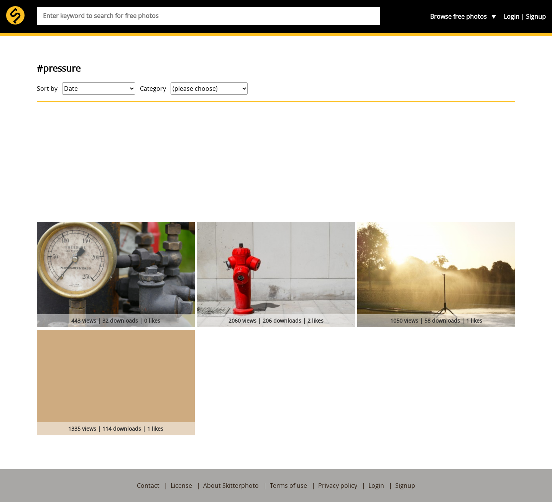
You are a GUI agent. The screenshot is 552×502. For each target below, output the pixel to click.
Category (153, 88)
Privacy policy (337, 485)
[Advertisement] (276, 162)
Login (511, 16)
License (181, 485)
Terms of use (288, 485)
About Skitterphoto (231, 485)
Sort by (47, 88)
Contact (148, 485)
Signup (536, 16)
